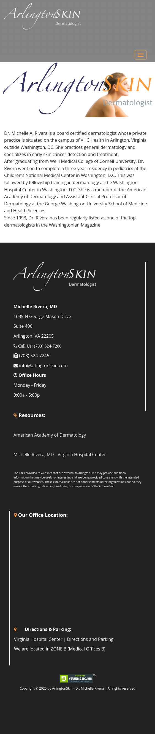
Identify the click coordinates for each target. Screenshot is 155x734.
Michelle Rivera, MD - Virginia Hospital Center (59, 454)
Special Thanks (21, 713)
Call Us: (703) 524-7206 (39, 346)
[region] (77, 88)
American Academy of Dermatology (49, 435)
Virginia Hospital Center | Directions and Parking (63, 639)
